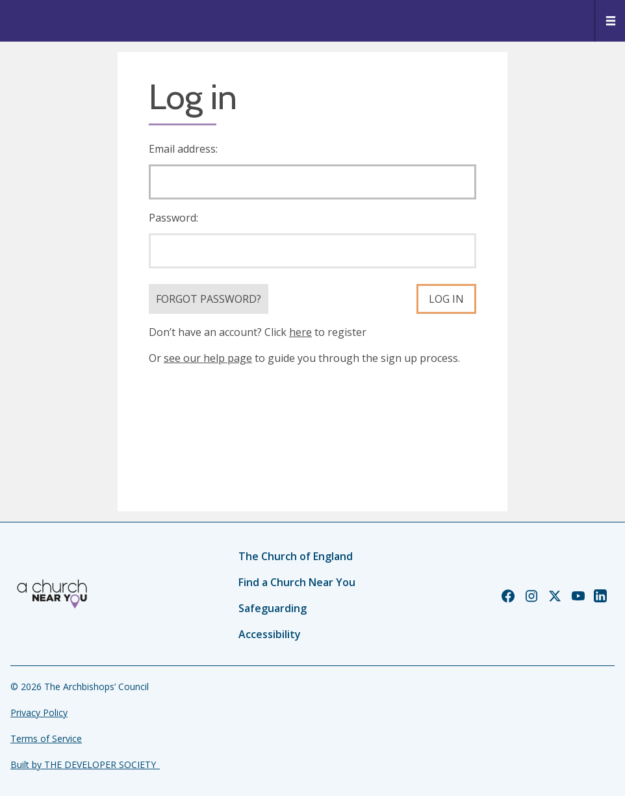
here (300, 332)
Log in (446, 299)
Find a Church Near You (296, 582)
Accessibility (269, 634)
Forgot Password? (208, 299)
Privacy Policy (39, 712)
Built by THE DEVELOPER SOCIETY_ (85, 764)
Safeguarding (272, 608)
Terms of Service (46, 738)
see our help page (208, 358)
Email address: (183, 149)
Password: (173, 218)
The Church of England (295, 556)
